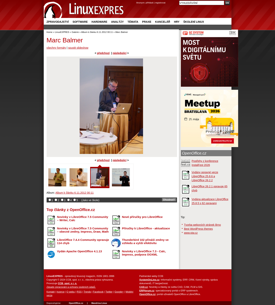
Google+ (119, 291)
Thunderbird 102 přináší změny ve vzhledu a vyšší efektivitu (145, 241)
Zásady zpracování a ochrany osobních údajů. (71, 287)
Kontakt (51, 291)
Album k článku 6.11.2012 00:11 (97, 32)
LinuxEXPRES (62, 32)
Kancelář (162, 21)
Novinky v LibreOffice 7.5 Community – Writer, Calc (82, 218)
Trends (87, 291)
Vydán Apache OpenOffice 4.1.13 (79, 251)
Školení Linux (193, 21)
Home (50, 32)
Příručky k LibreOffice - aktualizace (146, 228)
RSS (79, 291)
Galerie (75, 32)
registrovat (160, 2)
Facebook (98, 291)
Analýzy (117, 21)
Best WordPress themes (198, 228)
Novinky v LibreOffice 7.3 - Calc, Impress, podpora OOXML (144, 253)
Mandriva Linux (99, 303)
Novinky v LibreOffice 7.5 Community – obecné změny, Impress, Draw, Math (83, 230)
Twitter (108, 291)
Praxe (146, 21)
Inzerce (61, 291)
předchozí (103, 53)
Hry (177, 21)
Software (80, 21)
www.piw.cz (191, 232)
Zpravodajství (58, 21)
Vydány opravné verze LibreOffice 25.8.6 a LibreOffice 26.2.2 (205, 176)
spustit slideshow (78, 47)
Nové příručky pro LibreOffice (142, 216)
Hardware (99, 21)
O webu (70, 291)
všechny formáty (56, 47)
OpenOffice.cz (194, 153)
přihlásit (149, 2)
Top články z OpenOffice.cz (71, 210)
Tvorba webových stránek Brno (202, 224)
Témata (133, 21)
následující (119, 53)
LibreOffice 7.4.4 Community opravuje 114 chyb (83, 241)
